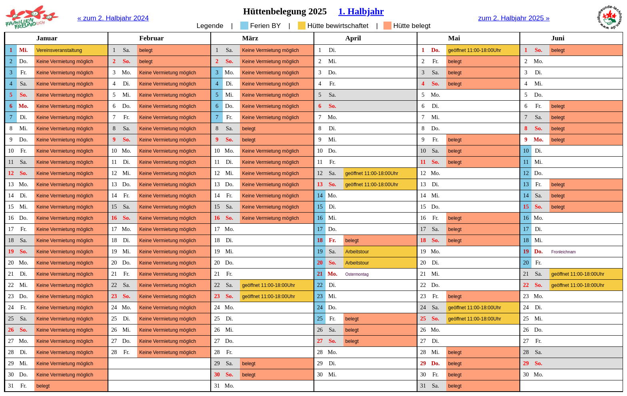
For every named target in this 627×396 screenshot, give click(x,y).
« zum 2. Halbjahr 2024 (113, 18)
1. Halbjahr (361, 11)
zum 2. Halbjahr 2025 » (514, 18)
